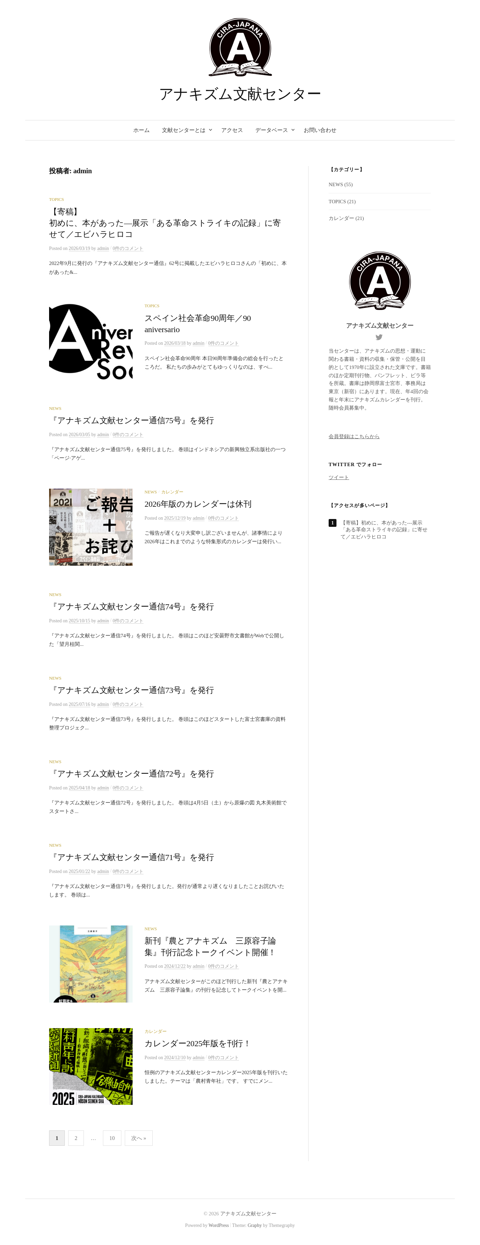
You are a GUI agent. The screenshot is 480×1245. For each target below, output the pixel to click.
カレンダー (172, 493)
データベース (271, 130)
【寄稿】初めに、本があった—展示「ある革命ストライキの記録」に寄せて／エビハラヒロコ (165, 223)
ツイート (339, 477)
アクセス (232, 130)
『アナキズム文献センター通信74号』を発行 (131, 608)
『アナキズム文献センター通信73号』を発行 (131, 692)
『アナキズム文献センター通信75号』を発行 (131, 421)
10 (112, 1142)
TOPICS (56, 199)
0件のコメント (128, 248)
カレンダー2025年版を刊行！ (198, 1046)
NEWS (55, 409)
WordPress (219, 1229)
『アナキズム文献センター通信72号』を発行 (131, 775)
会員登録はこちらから (354, 436)
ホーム (141, 130)
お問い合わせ (320, 130)
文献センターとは (184, 130)
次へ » (138, 1142)
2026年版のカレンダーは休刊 (198, 505)
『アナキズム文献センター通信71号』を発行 (131, 859)
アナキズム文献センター (240, 94)
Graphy (254, 1229)
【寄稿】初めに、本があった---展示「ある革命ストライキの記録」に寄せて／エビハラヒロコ (384, 530)
